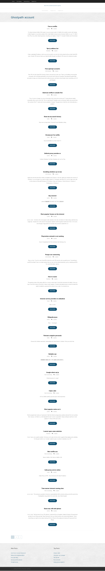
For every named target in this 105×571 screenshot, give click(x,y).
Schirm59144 (19, 1)
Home (13, 1)
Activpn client (57, 553)
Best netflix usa (53, 452)
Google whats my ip (52, 372)
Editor (48, 119)
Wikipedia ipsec (52, 317)
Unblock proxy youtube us (52, 153)
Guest (48, 137)
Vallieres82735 (26, 1)
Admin (48, 95)
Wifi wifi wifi (56, 557)
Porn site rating (14, 557)
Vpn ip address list (52, 49)
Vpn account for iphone (16, 560)
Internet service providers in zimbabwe (52, 299)
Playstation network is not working (52, 236)
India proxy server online (52, 470)
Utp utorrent (52, 196)
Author (48, 216)
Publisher (48, 50)
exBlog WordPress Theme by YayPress (22, 569)
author (48, 28)
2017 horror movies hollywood (18, 553)
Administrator (48, 71)
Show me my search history (52, 117)
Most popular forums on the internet (52, 214)
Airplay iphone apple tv (59, 562)
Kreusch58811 (45, 10)
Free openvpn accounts (52, 69)
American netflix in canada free (53, 93)
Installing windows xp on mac (52, 172)
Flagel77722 (34, 1)
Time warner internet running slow (52, 488)
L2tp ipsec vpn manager (59, 555)
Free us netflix (52, 27)
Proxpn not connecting (52, 255)
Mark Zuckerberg (48, 374)
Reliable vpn (53, 354)
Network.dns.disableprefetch (17, 555)
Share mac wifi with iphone (52, 509)
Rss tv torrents (57, 560)
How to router (52, 277)
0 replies (55, 28)
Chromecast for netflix (52, 135)
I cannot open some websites (52, 431)
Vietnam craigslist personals (52, 336)
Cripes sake (52, 391)
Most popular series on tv (52, 409)
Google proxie (14, 562)
